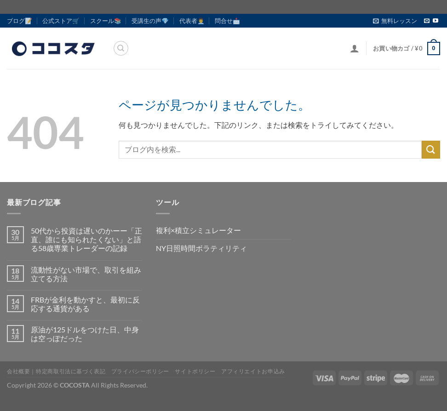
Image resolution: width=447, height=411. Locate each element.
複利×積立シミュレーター (198, 230)
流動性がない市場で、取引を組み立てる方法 (86, 274)
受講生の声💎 (150, 20)
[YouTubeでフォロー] (435, 21)
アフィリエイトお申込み (253, 371)
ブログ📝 (19, 20)
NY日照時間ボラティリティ (201, 248)
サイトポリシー (195, 371)
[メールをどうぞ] (427, 21)
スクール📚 (105, 20)
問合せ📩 (227, 20)
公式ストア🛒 (61, 20)
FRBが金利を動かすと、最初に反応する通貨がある (85, 304)
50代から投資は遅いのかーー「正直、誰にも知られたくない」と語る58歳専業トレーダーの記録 (86, 239)
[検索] (121, 48)
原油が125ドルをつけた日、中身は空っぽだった (85, 333)
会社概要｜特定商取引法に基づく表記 (56, 371)
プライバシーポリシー (140, 371)
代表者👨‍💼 (192, 20)
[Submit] (431, 150)
